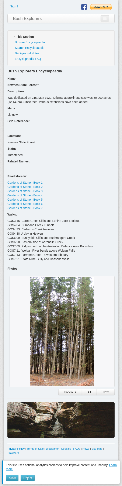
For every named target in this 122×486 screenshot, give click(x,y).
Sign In (15, 6)
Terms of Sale (35, 448)
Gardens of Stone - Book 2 (25, 187)
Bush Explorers (27, 18)
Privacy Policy (16, 448)
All (89, 392)
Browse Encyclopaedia (30, 42)
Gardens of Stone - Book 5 (25, 199)
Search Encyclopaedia (29, 47)
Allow (12, 478)
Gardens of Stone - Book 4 (25, 195)
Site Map (97, 448)
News (85, 448)
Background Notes (27, 53)
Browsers (13, 453)
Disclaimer (52, 448)
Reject (27, 478)
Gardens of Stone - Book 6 (25, 204)
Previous (70, 392)
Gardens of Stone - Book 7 (25, 208)
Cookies (66, 448)
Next (105, 392)
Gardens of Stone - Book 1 (25, 182)
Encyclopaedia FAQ (28, 59)
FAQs (76, 448)
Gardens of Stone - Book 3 (25, 191)
